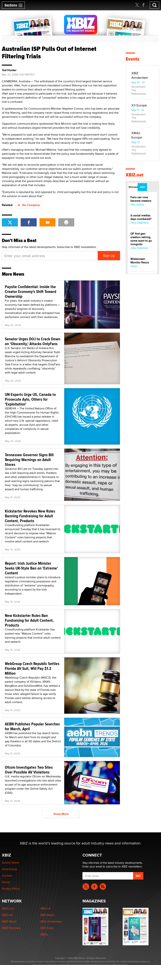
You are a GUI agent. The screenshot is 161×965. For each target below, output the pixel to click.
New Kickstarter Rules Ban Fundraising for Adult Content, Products (29, 620)
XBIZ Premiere (11, 928)
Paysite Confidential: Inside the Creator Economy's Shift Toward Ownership (30, 291)
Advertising (9, 869)
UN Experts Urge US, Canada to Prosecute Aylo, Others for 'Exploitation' (30, 399)
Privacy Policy (11, 888)
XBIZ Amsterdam (139, 75)
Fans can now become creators (140, 199)
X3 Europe (139, 105)
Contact (7, 875)
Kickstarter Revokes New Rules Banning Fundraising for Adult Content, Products (30, 516)
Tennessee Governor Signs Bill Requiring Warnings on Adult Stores (29, 459)
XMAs (44, 934)
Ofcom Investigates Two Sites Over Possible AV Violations (29, 769)
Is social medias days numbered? (141, 217)
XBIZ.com (8, 908)
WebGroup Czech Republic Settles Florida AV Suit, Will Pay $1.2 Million (32, 668)
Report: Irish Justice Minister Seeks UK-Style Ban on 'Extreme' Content (31, 568)
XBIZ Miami (47, 915)
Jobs (142, 187)
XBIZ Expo (47, 928)
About (6, 882)
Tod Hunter (9, 70)
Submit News (10, 862)
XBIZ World (9, 921)
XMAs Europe (136, 135)
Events (132, 59)
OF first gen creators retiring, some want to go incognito (141, 239)
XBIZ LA (45, 908)
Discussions (133, 187)
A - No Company (29, 205)
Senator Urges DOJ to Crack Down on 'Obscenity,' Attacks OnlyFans (32, 341)
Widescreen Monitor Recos (139, 261)
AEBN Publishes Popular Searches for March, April (32, 726)
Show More (61, 814)
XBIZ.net (134, 175)
